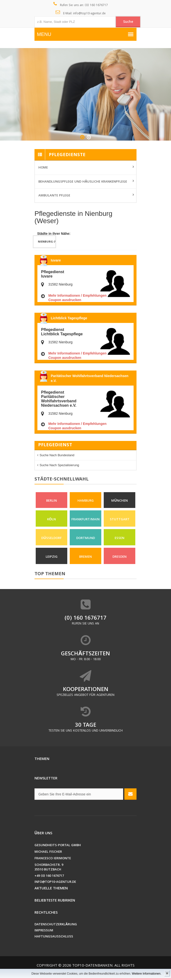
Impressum (43, 931)
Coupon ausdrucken (64, 300)
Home (43, 167)
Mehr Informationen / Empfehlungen (77, 295)
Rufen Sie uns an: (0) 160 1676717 (80, 5)
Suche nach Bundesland (57, 455)
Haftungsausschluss (53, 937)
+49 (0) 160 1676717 (49, 876)
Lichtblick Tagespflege (69, 318)
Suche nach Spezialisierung (59, 465)
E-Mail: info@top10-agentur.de (81, 13)
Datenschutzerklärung (55, 925)
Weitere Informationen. (146, 973)
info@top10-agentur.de (55, 882)
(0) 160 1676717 (85, 618)
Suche (128, 22)
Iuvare (56, 260)
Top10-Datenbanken (92, 966)
